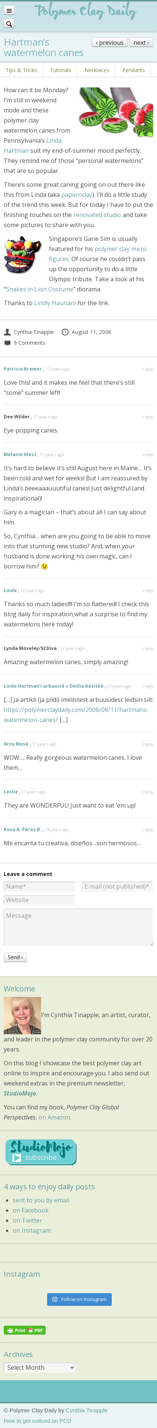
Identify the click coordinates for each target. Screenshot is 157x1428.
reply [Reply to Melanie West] (148, 454)
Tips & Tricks (21, 70)
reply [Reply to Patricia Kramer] (148, 369)
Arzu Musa (16, 744)
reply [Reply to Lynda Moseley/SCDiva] (148, 648)
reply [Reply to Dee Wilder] (148, 416)
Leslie (11, 792)
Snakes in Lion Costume (39, 289)
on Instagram (32, 1230)
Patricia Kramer (23, 369)
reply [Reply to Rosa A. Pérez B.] (148, 829)
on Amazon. (55, 1117)
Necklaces (96, 70)
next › (141, 42)
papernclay (76, 194)
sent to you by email (41, 1200)
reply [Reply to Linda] (148, 590)
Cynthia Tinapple (29, 331)
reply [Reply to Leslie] (148, 791)
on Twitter (27, 1220)
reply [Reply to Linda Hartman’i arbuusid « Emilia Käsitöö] (148, 686)
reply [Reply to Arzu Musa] (148, 744)
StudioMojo (20, 1093)
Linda (10, 590)
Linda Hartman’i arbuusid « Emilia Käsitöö (54, 686)
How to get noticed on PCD (37, 1421)
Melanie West (20, 454)
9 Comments (24, 342)
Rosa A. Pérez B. (22, 829)
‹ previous (110, 42)
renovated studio (97, 215)
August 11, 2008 (86, 331)
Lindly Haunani (55, 303)
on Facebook (31, 1210)
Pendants (133, 70)
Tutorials (60, 70)
